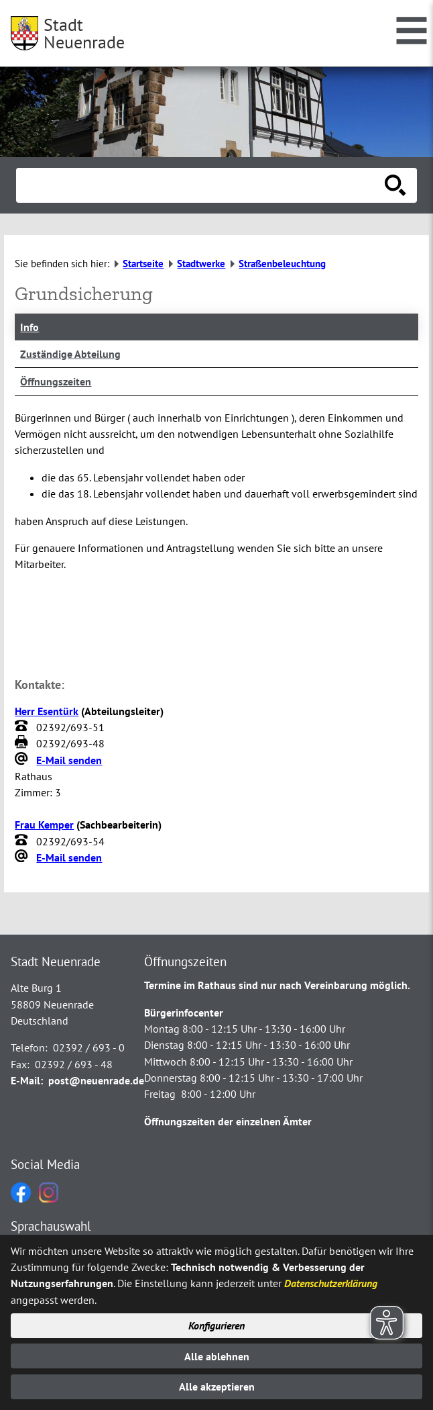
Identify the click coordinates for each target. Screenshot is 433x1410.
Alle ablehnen (216, 1356)
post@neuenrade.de (96, 1080)
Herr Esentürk (46, 711)
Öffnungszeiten (55, 381)
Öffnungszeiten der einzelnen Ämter (228, 1121)
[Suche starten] (395, 185)
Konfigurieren (216, 1325)
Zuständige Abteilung (70, 354)
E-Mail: (27, 1080)
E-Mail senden (69, 760)
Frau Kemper (44, 824)
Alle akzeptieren (217, 1386)
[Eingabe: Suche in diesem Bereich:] (202, 185)
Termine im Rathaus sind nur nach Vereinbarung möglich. (277, 985)
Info (29, 327)
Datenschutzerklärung (330, 1283)
